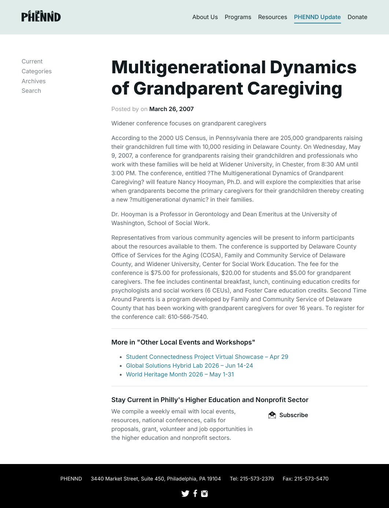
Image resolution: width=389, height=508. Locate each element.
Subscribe (288, 415)
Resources (273, 17)
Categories (37, 71)
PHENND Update (317, 17)
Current (32, 61)
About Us (205, 17)
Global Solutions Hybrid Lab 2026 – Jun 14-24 (189, 365)
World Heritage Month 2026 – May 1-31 (180, 374)
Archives (34, 81)
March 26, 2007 (171, 109)
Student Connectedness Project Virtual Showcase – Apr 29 (207, 356)
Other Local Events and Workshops (196, 342)
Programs (238, 17)
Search (31, 90)
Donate (357, 17)
